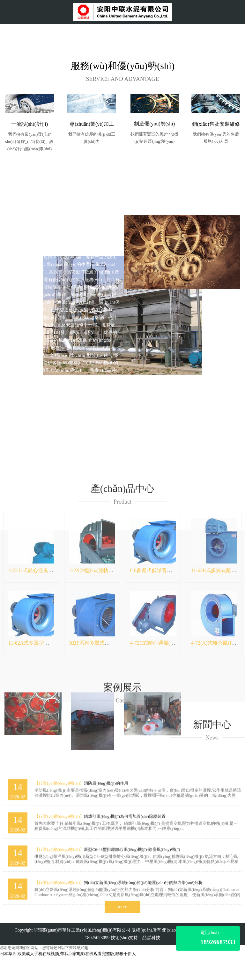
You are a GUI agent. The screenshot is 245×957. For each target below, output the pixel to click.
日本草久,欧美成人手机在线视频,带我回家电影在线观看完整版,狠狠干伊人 (68, 953)
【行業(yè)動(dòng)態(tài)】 (59, 878)
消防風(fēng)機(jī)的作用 (106, 878)
